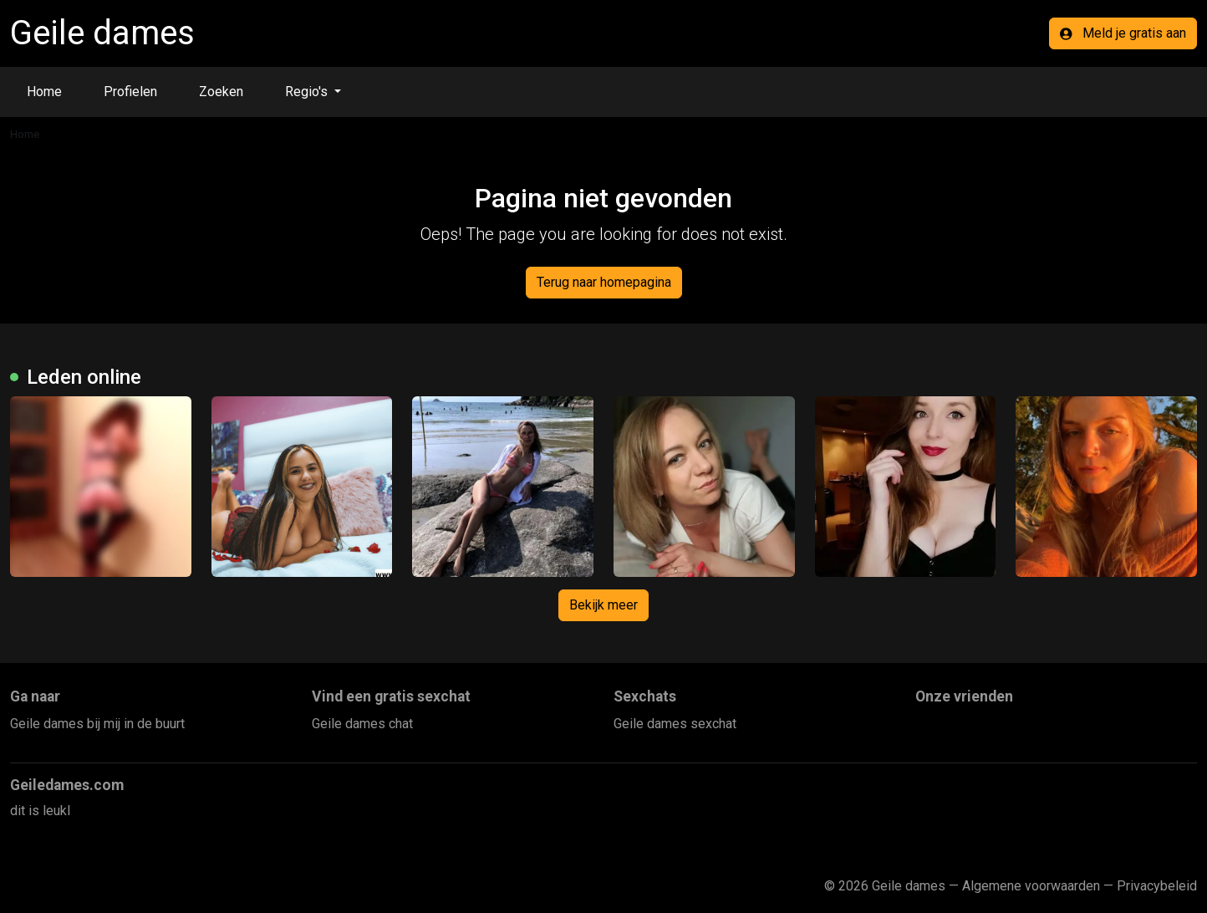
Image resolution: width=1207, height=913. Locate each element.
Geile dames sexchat (675, 724)
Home (44, 91)
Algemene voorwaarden (1031, 886)
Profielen (130, 91)
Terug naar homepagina (604, 282)
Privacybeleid (1157, 886)
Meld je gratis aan (1123, 33)
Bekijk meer (603, 605)
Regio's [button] (308, 91)
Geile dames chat (362, 724)
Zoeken (221, 91)
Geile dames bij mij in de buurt (97, 724)
